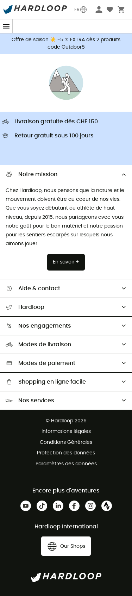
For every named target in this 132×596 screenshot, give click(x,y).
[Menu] (6, 26)
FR (80, 9)
